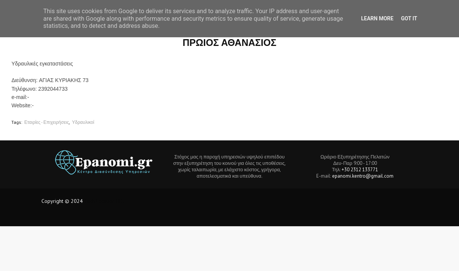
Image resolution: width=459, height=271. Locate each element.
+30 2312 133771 (360, 169)
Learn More (377, 18)
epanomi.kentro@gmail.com (362, 176)
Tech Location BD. (104, 201)
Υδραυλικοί (83, 122)
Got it (409, 18)
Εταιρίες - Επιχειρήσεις (46, 122)
